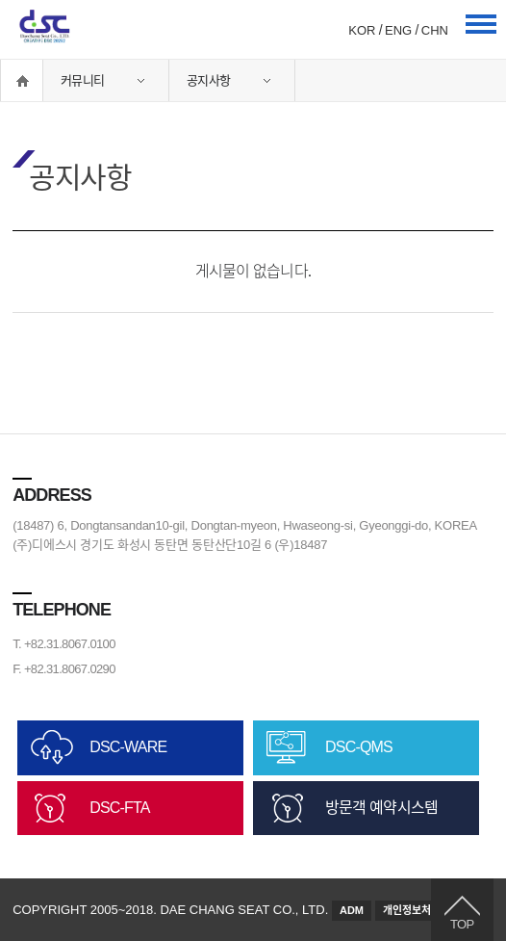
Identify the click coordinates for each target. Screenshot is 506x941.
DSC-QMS (358, 747)
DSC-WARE (127, 747)
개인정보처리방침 (421, 910)
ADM (352, 910)
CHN (434, 30)
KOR (361, 30)
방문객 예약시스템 (381, 807)
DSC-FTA (119, 807)
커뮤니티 (82, 80)
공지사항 (208, 80)
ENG (398, 30)
